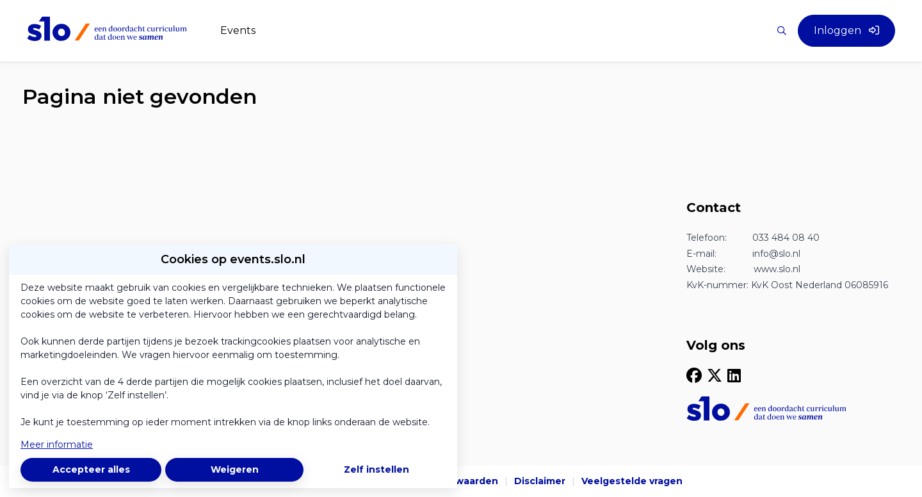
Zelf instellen (376, 469)
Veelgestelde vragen (632, 481)
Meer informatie (56, 444)
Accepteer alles (91, 469)
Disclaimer (539, 481)
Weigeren (235, 469)
